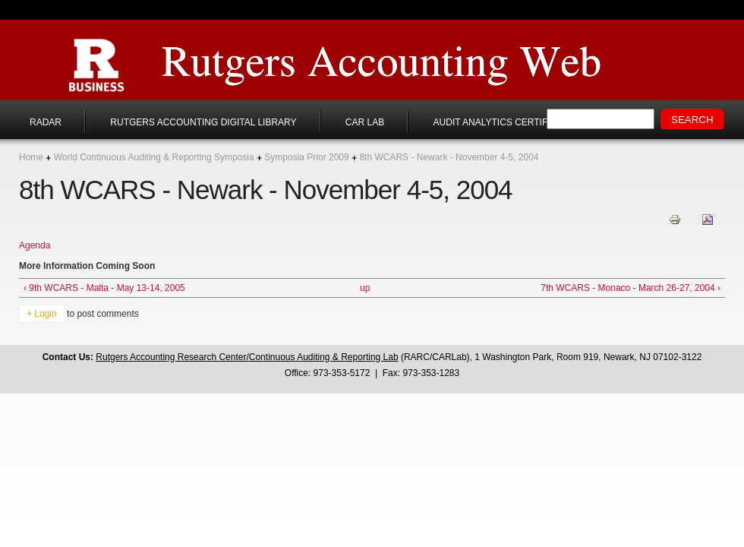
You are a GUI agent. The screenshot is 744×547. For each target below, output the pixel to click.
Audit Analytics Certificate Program (528, 122)
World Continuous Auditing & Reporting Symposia (154, 157)
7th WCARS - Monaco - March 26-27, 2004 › (630, 287)
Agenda (34, 245)
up (365, 287)
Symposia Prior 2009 (306, 157)
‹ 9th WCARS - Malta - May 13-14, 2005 (104, 287)
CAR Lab (364, 122)
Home (31, 157)
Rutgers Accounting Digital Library (203, 122)
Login (45, 313)
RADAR (45, 122)
